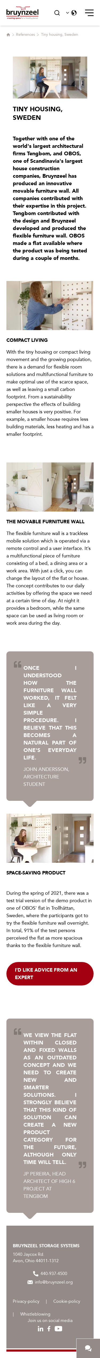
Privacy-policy (26, 1301)
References (25, 34)
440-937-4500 (50, 1273)
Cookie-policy (66, 1301)
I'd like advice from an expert (46, 973)
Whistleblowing (35, 1314)
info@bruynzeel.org (50, 1282)
